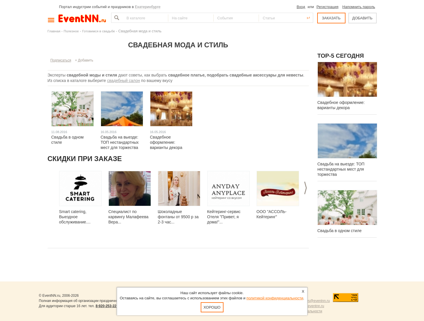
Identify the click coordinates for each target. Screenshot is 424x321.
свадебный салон (123, 80)
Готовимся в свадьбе (98, 31)
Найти (116, 17)
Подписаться (61, 60)
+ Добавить (84, 60)
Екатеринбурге (147, 7)
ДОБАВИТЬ (362, 18)
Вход (301, 7)
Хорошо (212, 307)
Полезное (71, 31)
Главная (54, 31)
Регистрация (327, 7)
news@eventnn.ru (316, 301)
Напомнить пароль (358, 7)
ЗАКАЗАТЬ (331, 18)
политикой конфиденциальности (274, 298)
